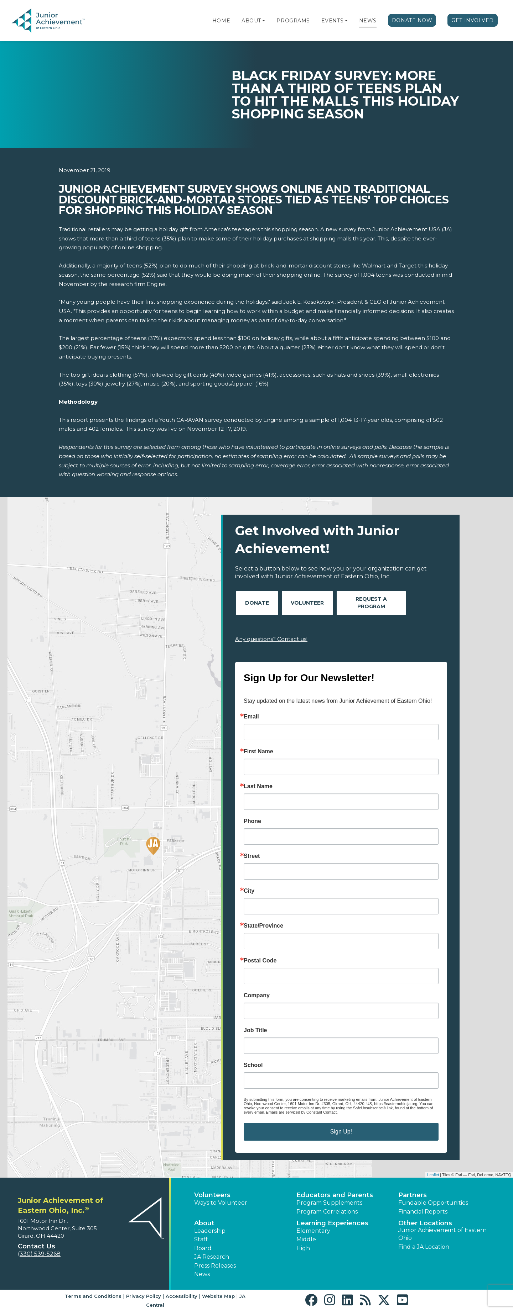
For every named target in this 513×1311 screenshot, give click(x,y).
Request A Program (371, 603)
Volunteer (307, 603)
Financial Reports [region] (422, 1211)
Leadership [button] (210, 1230)
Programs (293, 20)
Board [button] (203, 1248)
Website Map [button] (218, 1296)
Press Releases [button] (215, 1265)
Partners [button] (412, 1195)
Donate (257, 603)
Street (252, 856)
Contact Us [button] (36, 1246)
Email (251, 717)
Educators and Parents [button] (334, 1195)
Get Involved (472, 20)
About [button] (204, 1223)
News (368, 20)
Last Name (258, 786)
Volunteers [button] (212, 1195)
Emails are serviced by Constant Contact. (302, 1112)
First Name (258, 751)
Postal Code (260, 961)
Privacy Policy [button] (143, 1296)
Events (332, 20)
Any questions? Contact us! (271, 639)
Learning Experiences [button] (332, 1223)
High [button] (303, 1248)
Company (257, 995)
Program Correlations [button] (327, 1211)
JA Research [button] (211, 1256)
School (253, 1065)
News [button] (202, 1274)
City (249, 891)
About (251, 20)
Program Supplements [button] (329, 1202)
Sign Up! (341, 1132)
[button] (263, 20)
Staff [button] (201, 1239)
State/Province (263, 926)
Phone (252, 821)
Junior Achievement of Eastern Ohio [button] (442, 1234)
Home (221, 20)
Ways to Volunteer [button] (220, 1202)
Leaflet (433, 1175)
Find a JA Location (423, 1246)
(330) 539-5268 (39, 1254)
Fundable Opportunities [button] (433, 1202)
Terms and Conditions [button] (93, 1296)
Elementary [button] (313, 1230)
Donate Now (412, 20)
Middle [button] (306, 1239)
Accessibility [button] (181, 1296)
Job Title (255, 1030)
